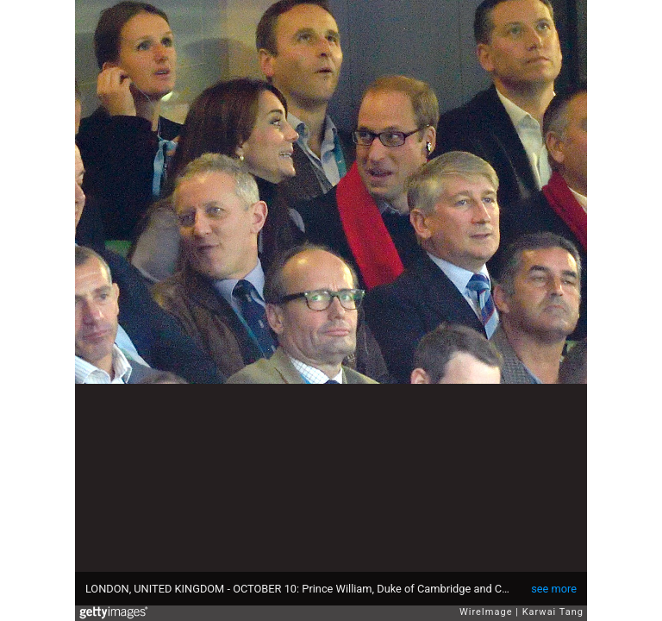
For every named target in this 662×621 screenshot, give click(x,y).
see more (554, 588)
